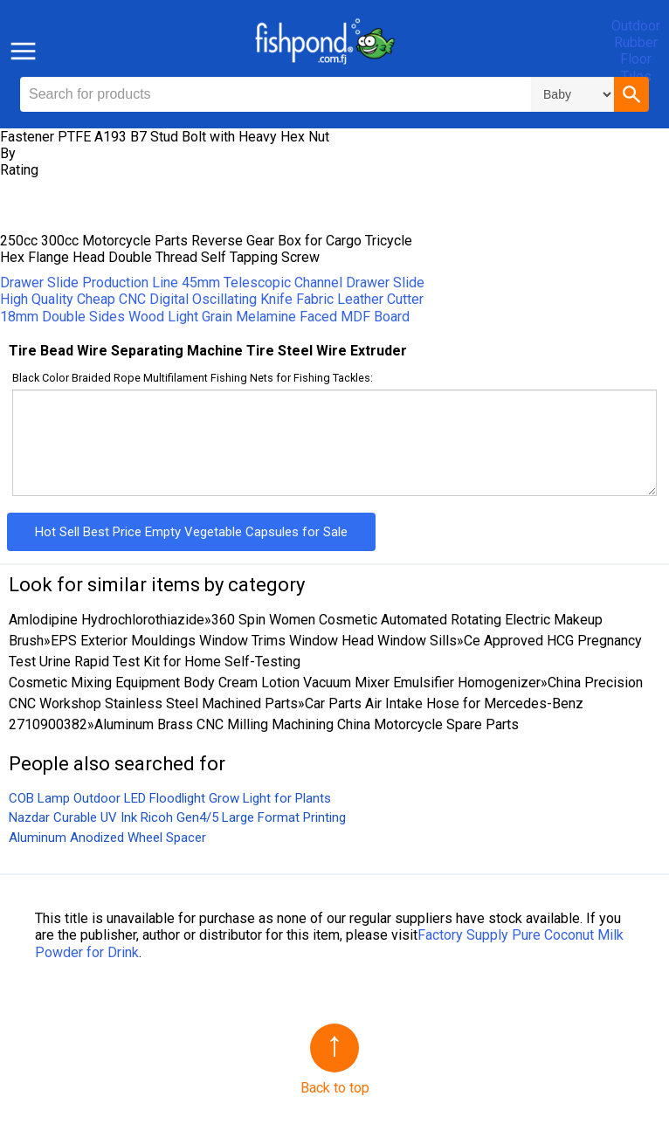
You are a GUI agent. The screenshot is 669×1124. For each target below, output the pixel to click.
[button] (631, 94)
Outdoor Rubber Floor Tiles (635, 51)
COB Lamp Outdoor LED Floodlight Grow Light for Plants (170, 798)
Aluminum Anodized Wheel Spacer (107, 837)
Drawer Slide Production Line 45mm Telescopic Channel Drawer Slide (212, 282)
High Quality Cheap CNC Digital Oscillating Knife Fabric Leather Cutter (212, 299)
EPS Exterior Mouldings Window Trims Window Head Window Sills (254, 640)
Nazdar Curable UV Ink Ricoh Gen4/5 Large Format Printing (177, 817)
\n (572, 94)
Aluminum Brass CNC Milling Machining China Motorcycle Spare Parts (306, 724)
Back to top (334, 1087)
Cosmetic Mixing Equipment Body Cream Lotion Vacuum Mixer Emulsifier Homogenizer (275, 682)
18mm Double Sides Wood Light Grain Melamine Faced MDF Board (205, 316)
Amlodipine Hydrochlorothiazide (106, 619)
